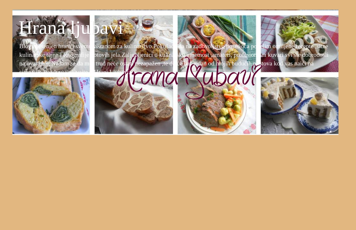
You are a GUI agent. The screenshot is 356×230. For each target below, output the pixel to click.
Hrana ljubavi (71, 27)
